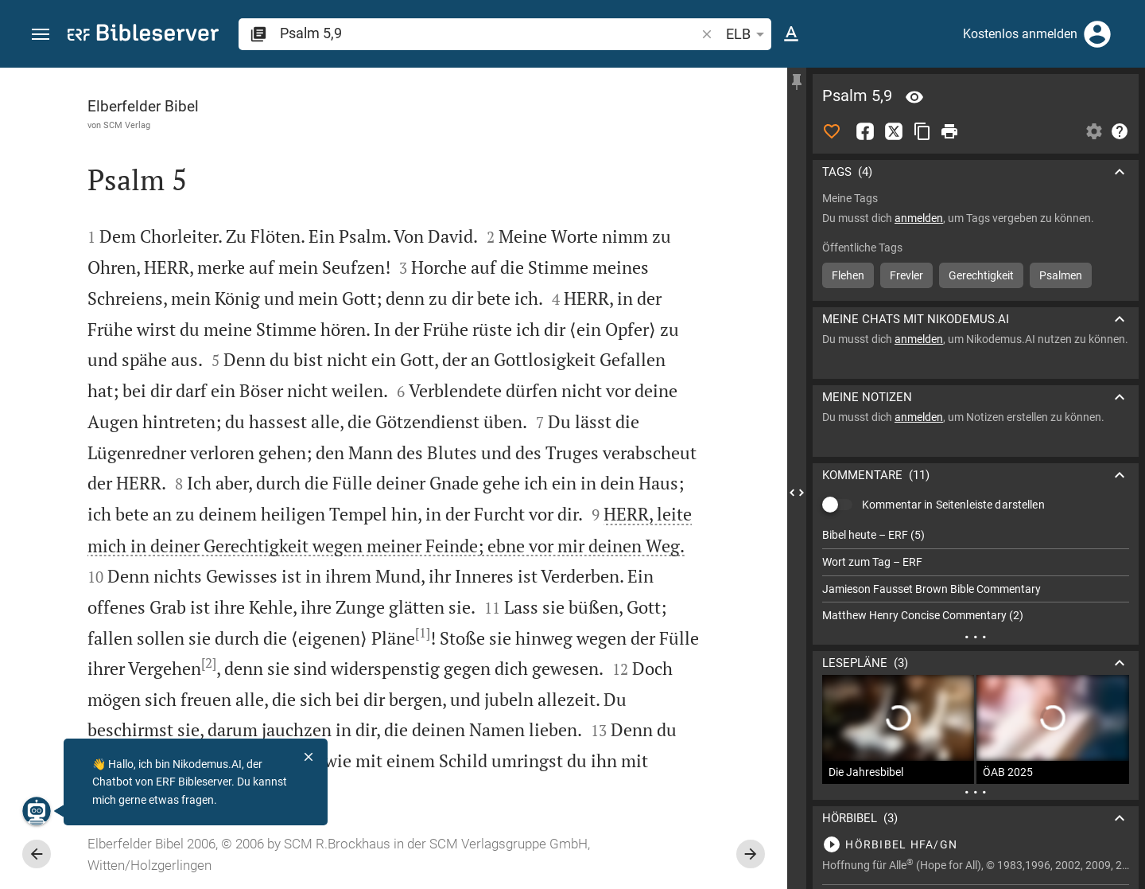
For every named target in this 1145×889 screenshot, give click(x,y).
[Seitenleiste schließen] (796, 492)
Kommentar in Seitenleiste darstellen (953, 504)
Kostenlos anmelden (1020, 33)
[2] (208, 663)
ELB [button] (748, 34)
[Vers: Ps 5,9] (914, 97)
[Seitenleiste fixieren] (796, 82)
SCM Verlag (126, 125)
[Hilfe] (1119, 131)
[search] (489, 33)
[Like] (831, 131)
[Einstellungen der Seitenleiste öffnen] (1094, 131)
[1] (422, 632)
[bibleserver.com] (143, 35)
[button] (40, 35)
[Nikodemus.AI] (36, 811)
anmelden (919, 218)
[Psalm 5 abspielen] (976, 844)
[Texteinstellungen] (791, 34)
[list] (976, 575)
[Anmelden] (1097, 34)
